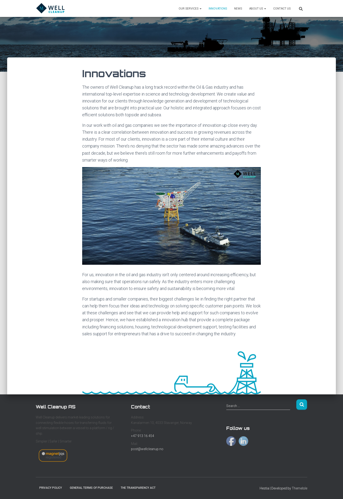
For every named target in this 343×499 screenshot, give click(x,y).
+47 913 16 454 (142, 436)
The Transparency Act (138, 487)
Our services (190, 8)
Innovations (218, 8)
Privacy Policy (50, 487)
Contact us (282, 8)
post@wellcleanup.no (147, 449)
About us (257, 8)
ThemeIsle (299, 488)
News (238, 8)
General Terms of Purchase (91, 487)
